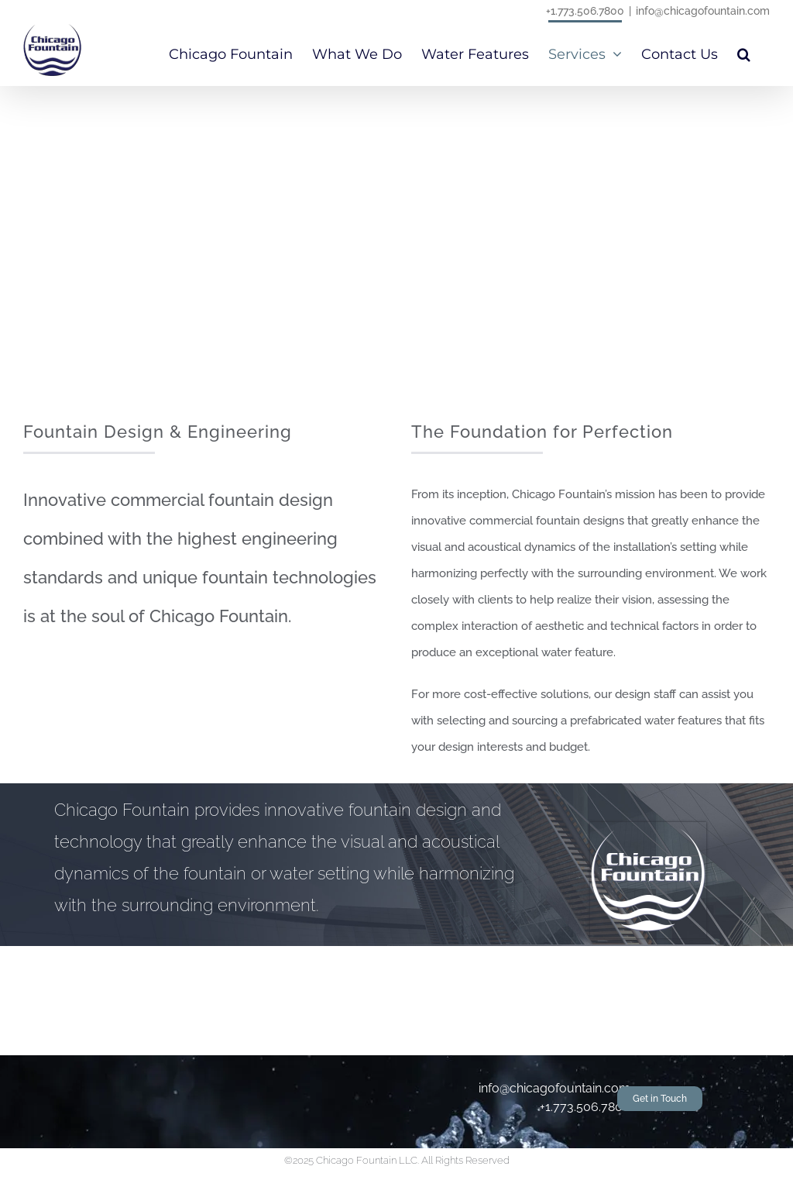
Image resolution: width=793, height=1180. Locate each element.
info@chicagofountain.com (703, 11)
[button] (743, 52)
